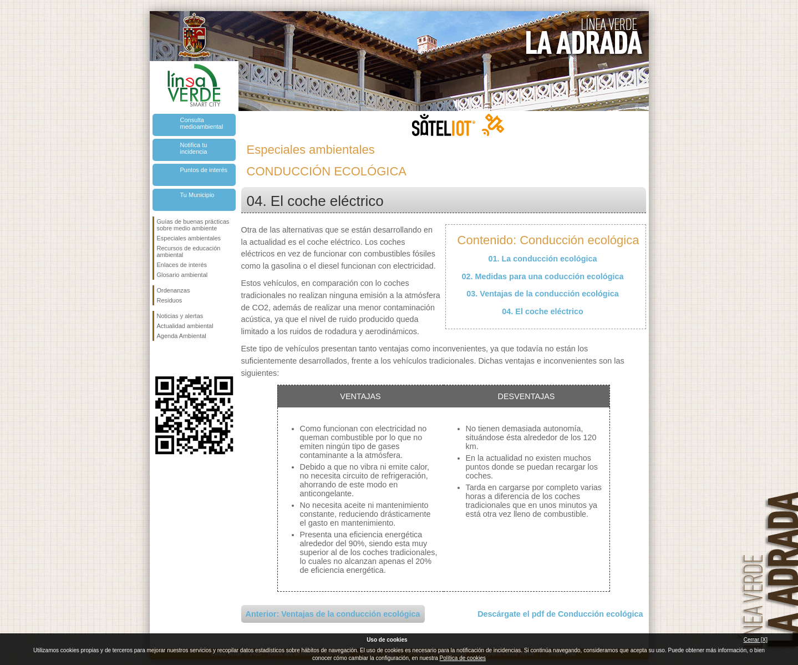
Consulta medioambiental (201, 123)
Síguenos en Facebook (159, 358)
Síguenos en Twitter (177, 358)
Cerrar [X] (755, 640)
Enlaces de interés (182, 264)
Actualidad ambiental (185, 326)
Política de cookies (463, 658)
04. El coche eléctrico (542, 311)
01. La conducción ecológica (543, 258)
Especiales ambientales (189, 238)
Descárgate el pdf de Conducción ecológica (560, 613)
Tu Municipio (197, 195)
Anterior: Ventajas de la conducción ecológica (333, 613)
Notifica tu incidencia (193, 148)
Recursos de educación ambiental (189, 251)
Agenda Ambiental (181, 335)
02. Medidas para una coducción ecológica (543, 276)
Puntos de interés (204, 170)
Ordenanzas (173, 290)
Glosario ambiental (182, 274)
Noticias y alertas (180, 316)
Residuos (169, 300)
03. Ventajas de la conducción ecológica (542, 293)
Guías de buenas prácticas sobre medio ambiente (193, 224)
